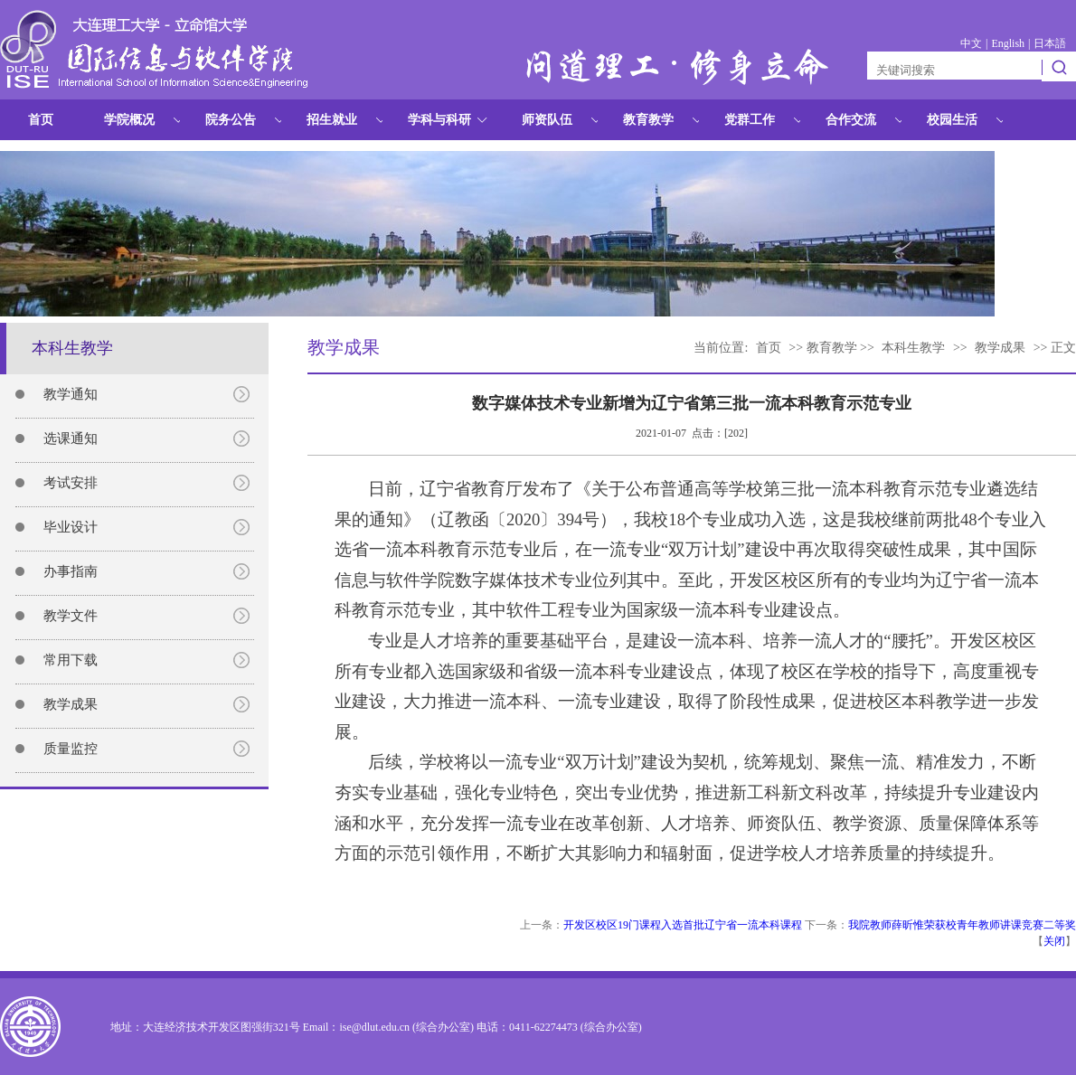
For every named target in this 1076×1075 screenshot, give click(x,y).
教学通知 (70, 394)
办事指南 (70, 571)
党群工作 (749, 120)
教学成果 (70, 704)
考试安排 (70, 483)
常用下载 (70, 660)
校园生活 (952, 120)
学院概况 (129, 120)
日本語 (1050, 43)
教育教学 (648, 120)
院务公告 (230, 120)
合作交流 (851, 120)
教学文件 (70, 615)
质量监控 (70, 748)
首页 (40, 120)
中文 (971, 43)
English (1007, 43)
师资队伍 (547, 120)
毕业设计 (70, 527)
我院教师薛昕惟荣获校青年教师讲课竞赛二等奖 (962, 925)
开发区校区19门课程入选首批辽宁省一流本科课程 (682, 925)
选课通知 (70, 438)
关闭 (1054, 941)
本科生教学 (913, 347)
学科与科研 (439, 120)
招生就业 (332, 120)
